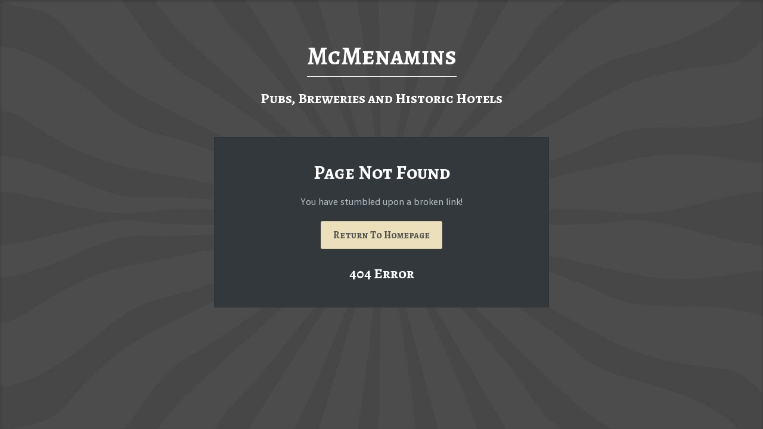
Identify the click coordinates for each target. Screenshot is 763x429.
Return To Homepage (381, 235)
